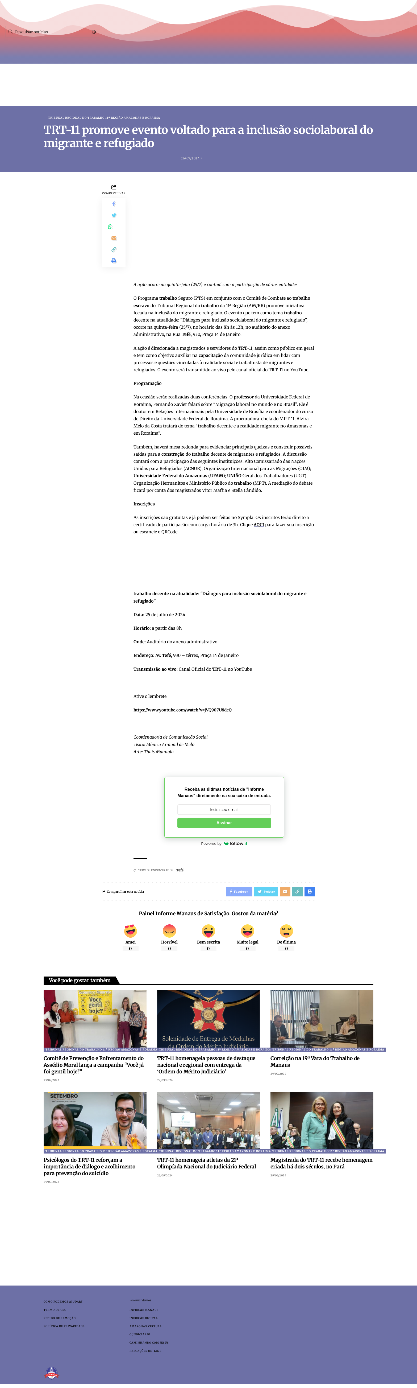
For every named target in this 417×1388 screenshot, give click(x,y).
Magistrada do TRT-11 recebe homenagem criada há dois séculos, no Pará (321, 1165)
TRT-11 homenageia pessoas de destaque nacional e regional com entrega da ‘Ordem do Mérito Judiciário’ (206, 1066)
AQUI (259, 525)
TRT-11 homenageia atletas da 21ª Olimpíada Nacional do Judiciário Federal (206, 1165)
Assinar (224, 823)
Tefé (180, 870)
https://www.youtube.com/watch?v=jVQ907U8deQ (186, 710)
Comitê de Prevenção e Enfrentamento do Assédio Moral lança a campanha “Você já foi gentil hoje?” (94, 1066)
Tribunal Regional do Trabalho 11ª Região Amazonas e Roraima (104, 118)
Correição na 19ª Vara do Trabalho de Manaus (315, 1063)
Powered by (224, 844)
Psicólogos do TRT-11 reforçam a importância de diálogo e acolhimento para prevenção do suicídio (89, 1168)
